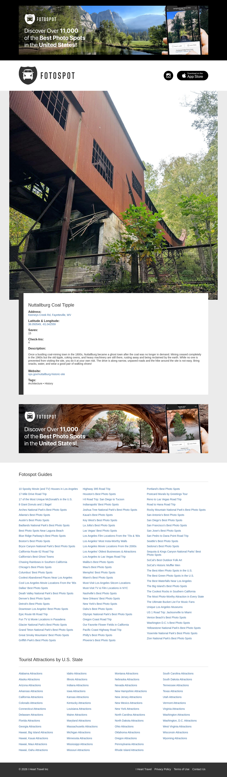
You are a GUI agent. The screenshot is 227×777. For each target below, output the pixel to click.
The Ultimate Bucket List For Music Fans (171, 601)
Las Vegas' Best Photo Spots (100, 530)
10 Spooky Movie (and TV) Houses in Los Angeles (48, 488)
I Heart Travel (144, 769)
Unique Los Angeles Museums (165, 607)
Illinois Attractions (77, 679)
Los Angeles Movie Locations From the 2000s (109, 546)
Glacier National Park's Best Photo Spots (43, 624)
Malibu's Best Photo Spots (98, 562)
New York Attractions (127, 708)
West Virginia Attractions (177, 726)
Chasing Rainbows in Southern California (43, 562)
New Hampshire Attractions (131, 691)
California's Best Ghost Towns (36, 556)
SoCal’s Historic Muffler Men (163, 565)
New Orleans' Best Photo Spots (101, 598)
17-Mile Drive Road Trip (33, 494)
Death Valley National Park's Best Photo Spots (46, 593)
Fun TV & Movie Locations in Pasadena (42, 619)
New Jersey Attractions (128, 697)
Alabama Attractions (30, 673)
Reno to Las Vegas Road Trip (164, 499)
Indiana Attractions (78, 685)
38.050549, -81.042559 (42, 324)
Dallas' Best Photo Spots (33, 588)
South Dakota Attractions (177, 679)
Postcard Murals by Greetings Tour (167, 494)
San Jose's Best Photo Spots (164, 530)
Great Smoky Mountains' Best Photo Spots (44, 635)
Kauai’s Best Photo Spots (98, 514)
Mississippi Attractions (80, 744)
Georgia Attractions (30, 726)
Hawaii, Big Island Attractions (36, 732)
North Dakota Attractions (129, 720)
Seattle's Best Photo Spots (162, 541)
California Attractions (31, 697)
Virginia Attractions (174, 708)
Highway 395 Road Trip (96, 488)
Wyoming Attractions (175, 738)
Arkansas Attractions (31, 691)
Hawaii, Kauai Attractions (33, 738)
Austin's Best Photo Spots (34, 520)
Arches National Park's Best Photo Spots (43, 509)
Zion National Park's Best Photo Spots (169, 638)
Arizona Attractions (30, 685)
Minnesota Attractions (79, 738)
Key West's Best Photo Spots (100, 520)
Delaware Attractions (31, 714)
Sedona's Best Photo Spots (163, 546)
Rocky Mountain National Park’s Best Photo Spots (176, 509)
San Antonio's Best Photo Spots (165, 514)
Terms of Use (181, 769)
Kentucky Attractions (79, 702)
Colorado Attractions (31, 702)
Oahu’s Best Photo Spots (97, 608)
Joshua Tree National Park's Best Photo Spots (110, 509)
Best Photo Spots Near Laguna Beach (41, 530)
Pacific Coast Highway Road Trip (102, 629)
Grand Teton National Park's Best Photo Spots (46, 629)
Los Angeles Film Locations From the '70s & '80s (111, 535)
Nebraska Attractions (127, 679)
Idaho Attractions (77, 673)
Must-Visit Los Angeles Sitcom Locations (107, 582)
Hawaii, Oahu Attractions (33, 750)
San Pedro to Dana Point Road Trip (167, 535)
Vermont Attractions (174, 702)
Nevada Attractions (126, 685)
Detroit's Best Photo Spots (34, 603)
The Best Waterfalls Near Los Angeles (169, 581)
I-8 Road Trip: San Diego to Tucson (103, 499)
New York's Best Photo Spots (100, 603)
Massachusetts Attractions (82, 726)
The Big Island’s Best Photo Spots (167, 586)
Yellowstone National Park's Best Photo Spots (174, 627)
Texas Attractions (173, 691)
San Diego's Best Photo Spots (164, 520)
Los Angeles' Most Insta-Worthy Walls (105, 541)
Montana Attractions (126, 673)
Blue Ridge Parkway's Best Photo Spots (42, 535)
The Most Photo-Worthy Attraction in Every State (175, 596)
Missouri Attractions (78, 750)
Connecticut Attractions (32, 708)
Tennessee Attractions (176, 685)
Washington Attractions (176, 714)
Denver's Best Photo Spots (34, 598)
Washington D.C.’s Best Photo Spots (168, 622)
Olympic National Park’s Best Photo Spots (107, 614)
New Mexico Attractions (128, 702)
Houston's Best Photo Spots (99, 494)
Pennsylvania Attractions (129, 744)
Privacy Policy (162, 769)
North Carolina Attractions (130, 714)
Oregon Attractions (126, 738)
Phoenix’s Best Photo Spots (99, 640)
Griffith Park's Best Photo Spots (37, 640)
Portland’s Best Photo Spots (163, 488)
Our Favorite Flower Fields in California (106, 624)
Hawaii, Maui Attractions (33, 744)
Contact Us (198, 769)
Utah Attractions (172, 697)
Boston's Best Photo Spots (34, 541)
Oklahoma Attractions (127, 732)
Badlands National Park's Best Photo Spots (44, 525)
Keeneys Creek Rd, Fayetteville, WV (49, 314)
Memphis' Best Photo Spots (99, 572)
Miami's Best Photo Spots (98, 577)
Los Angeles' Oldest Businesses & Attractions (109, 551)
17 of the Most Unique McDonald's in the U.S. (45, 499)
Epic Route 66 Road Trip (33, 614)
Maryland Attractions (79, 720)
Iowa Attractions (76, 691)
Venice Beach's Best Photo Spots (166, 617)
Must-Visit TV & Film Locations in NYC (105, 588)
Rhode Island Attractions (129, 750)
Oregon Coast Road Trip (97, 619)
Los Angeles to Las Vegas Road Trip (104, 556)
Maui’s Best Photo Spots (97, 567)
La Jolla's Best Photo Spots (99, 525)
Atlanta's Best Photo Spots (34, 514)
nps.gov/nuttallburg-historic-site (46, 374)
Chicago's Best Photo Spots (35, 567)
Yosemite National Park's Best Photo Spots (172, 633)
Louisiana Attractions (79, 708)
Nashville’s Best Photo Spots (100, 593)
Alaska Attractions (29, 679)
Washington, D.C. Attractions (180, 720)
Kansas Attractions (78, 697)
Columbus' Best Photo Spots (35, 572)
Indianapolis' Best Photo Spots (101, 504)
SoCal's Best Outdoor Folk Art (164, 560)
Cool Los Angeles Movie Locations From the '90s (47, 582)
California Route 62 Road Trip (36, 551)
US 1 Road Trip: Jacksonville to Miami (169, 612)
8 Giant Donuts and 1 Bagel (35, 504)
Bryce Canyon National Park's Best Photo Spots (47, 546)
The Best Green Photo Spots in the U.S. (170, 575)
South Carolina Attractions (178, 673)
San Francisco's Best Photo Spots (167, 525)
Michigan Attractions (79, 732)
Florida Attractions (29, 720)
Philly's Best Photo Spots (97, 635)
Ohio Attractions (124, 726)
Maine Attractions (77, 714)
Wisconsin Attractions (175, 732)
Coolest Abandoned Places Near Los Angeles (45, 577)
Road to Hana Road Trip (161, 504)
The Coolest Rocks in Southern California (171, 591)
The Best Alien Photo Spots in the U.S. (169, 570)
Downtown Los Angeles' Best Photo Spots (43, 608)
